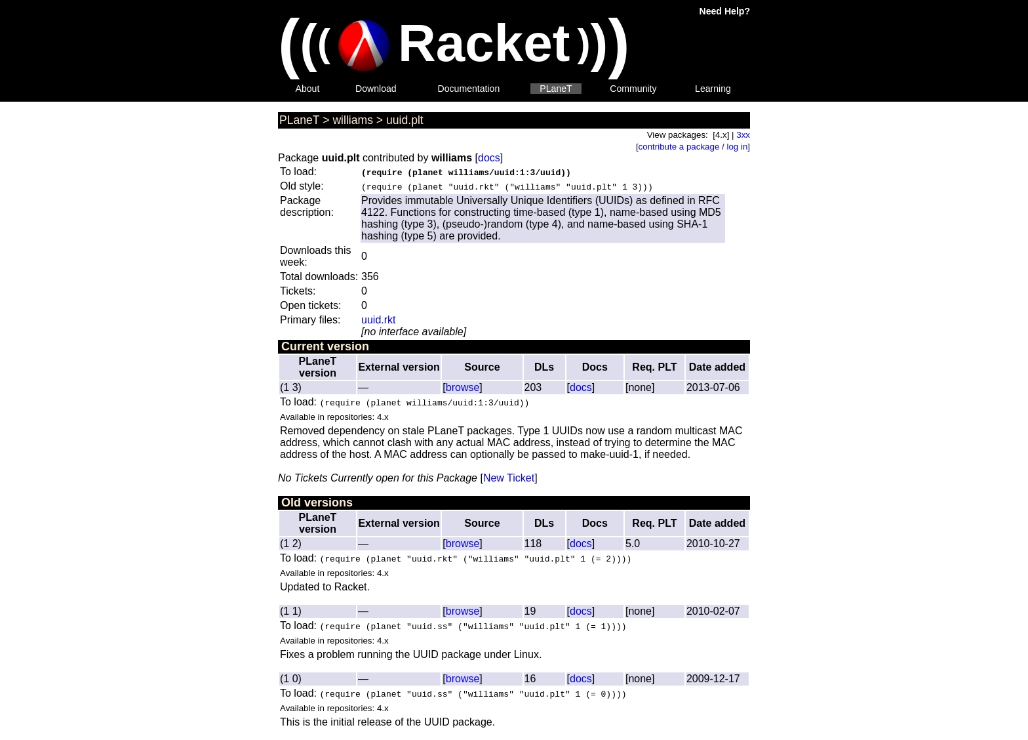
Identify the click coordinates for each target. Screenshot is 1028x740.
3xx (743, 135)
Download (376, 88)
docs (489, 157)
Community (633, 88)
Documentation (469, 88)
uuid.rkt (378, 319)
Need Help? (725, 11)
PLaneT (556, 88)
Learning (713, 88)
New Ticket (508, 477)
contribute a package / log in (693, 147)
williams (352, 120)
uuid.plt (405, 120)
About (308, 88)
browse (463, 387)
